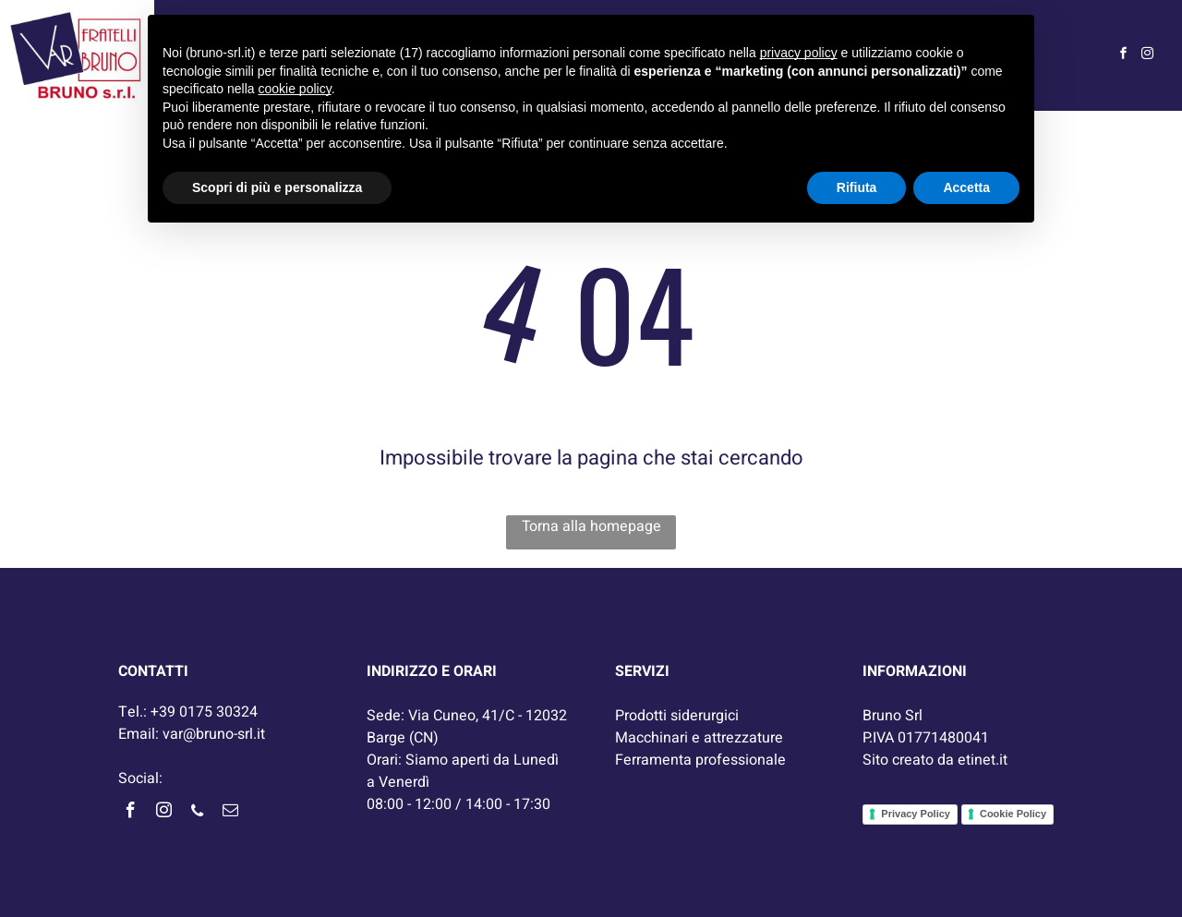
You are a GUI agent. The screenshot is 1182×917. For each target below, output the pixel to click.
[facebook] (1124, 55)
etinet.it (982, 760)
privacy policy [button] (799, 52)
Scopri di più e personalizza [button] (277, 187)
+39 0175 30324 (204, 712)
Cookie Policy (1013, 813)
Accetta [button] (966, 187)
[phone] (197, 813)
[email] (230, 813)
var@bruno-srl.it (214, 734)
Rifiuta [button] (857, 187)
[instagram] (1148, 55)
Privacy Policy (915, 813)
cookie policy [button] (295, 88)
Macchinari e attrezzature (699, 738)
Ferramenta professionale (700, 760)
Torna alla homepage (591, 526)
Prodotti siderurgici (677, 716)
